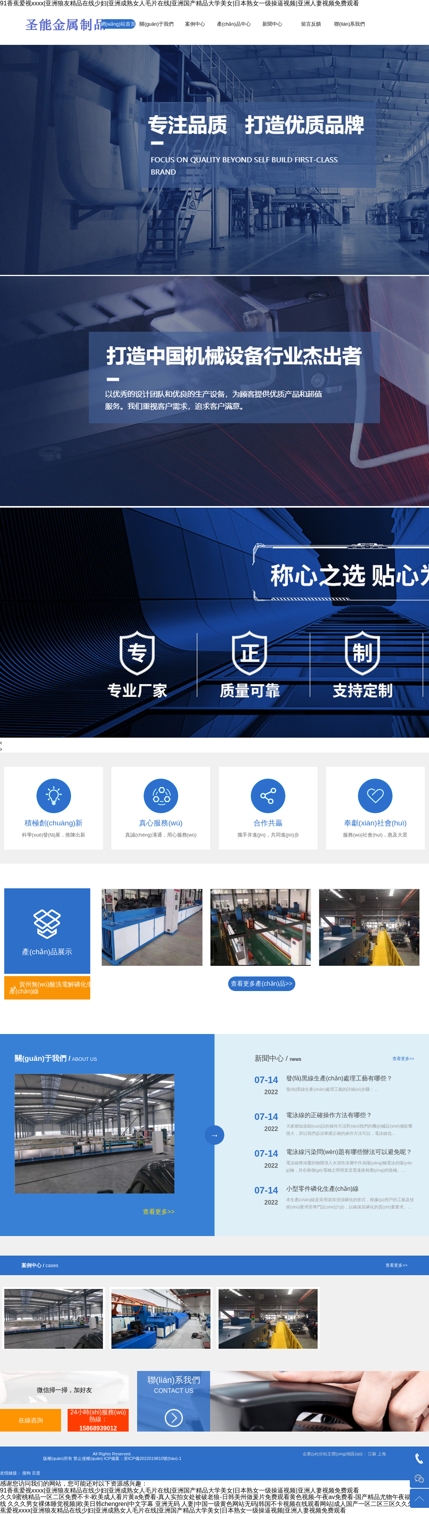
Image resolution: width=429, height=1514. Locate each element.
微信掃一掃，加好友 (64, 1390)
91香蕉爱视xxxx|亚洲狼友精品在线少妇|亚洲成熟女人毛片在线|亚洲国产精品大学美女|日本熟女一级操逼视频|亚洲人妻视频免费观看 (179, 3)
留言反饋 (311, 24)
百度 (36, 1473)
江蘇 (372, 1454)
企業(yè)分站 (315, 1454)
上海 (382, 1454)
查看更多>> (159, 1211)
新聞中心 (272, 24)
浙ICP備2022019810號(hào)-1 (152, 1458)
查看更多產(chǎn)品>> (261, 983)
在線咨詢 (30, 1420)
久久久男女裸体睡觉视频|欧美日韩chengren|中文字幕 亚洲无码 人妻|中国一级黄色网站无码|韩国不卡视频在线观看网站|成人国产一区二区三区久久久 (210, 1504)
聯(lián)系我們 (349, 24)
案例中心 (195, 24)
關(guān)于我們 (156, 24)
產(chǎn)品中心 (234, 24)
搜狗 (26, 1473)
